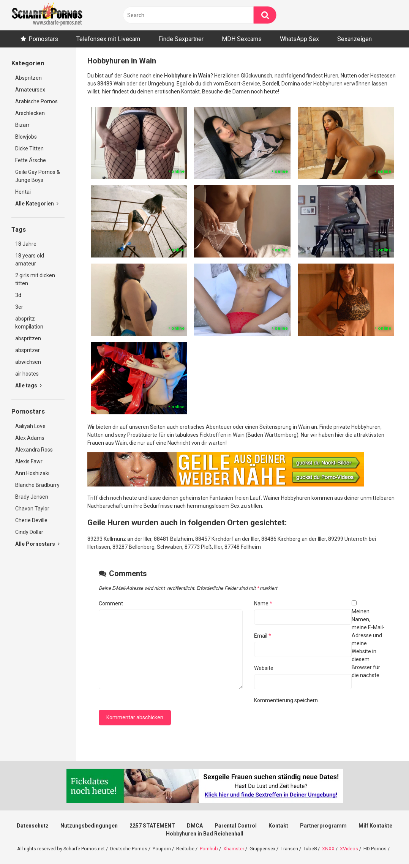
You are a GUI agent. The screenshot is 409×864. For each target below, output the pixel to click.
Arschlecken (30, 113)
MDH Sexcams (242, 39)
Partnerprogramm (323, 826)
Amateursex (30, 90)
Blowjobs (26, 137)
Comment (111, 603)
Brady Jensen (31, 497)
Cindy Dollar (29, 532)
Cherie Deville (31, 520)
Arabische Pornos (36, 101)
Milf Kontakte (375, 826)
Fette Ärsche (30, 160)
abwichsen (28, 362)
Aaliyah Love (30, 426)
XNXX (328, 848)
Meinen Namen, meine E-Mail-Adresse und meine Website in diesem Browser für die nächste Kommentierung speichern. (319, 655)
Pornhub (209, 848)
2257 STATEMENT (152, 826)
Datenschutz (33, 826)
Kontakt (278, 826)
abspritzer (27, 350)
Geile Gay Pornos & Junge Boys (37, 176)
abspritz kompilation (29, 323)
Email (262, 636)
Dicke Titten (29, 148)
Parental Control (236, 826)
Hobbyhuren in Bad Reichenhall (204, 834)
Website (263, 668)
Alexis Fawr (29, 461)
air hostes (27, 374)
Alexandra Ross (34, 450)
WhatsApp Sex (299, 39)
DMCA (195, 826)
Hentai (23, 192)
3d (18, 295)
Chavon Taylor (32, 508)
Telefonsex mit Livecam (108, 39)
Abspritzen (28, 78)
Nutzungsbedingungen (89, 826)
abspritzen (28, 338)
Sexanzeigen (354, 39)
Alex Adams (29, 438)
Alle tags (28, 385)
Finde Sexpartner (181, 39)
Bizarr (22, 125)
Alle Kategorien (36, 204)
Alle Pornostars (37, 544)
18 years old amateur (29, 260)
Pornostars (43, 39)
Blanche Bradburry (37, 485)
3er (19, 307)
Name (263, 603)
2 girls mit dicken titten (35, 279)
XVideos (349, 848)
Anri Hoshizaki (32, 473)
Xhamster (233, 848)
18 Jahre (25, 244)
